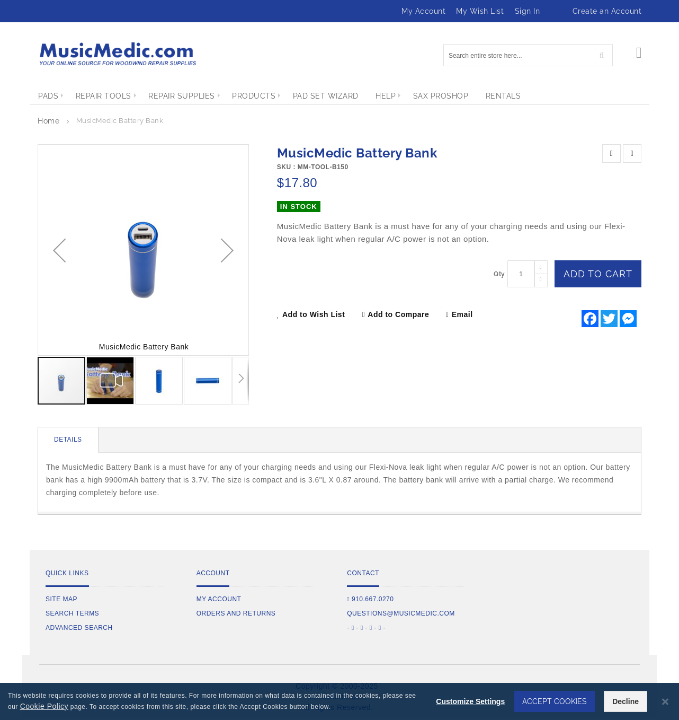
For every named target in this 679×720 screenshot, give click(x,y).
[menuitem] (48, 96)
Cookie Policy (44, 706)
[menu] (339, 96)
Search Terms (72, 613)
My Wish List (480, 11)
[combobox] (528, 55)
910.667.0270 (370, 599)
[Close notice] (665, 701)
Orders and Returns (236, 613)
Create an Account (607, 11)
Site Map (61, 599)
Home (48, 121)
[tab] (68, 440)
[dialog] (339, 701)
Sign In (527, 11)
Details (68, 439)
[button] (59, 250)
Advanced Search (79, 627)
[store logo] (117, 53)
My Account (423, 11)
